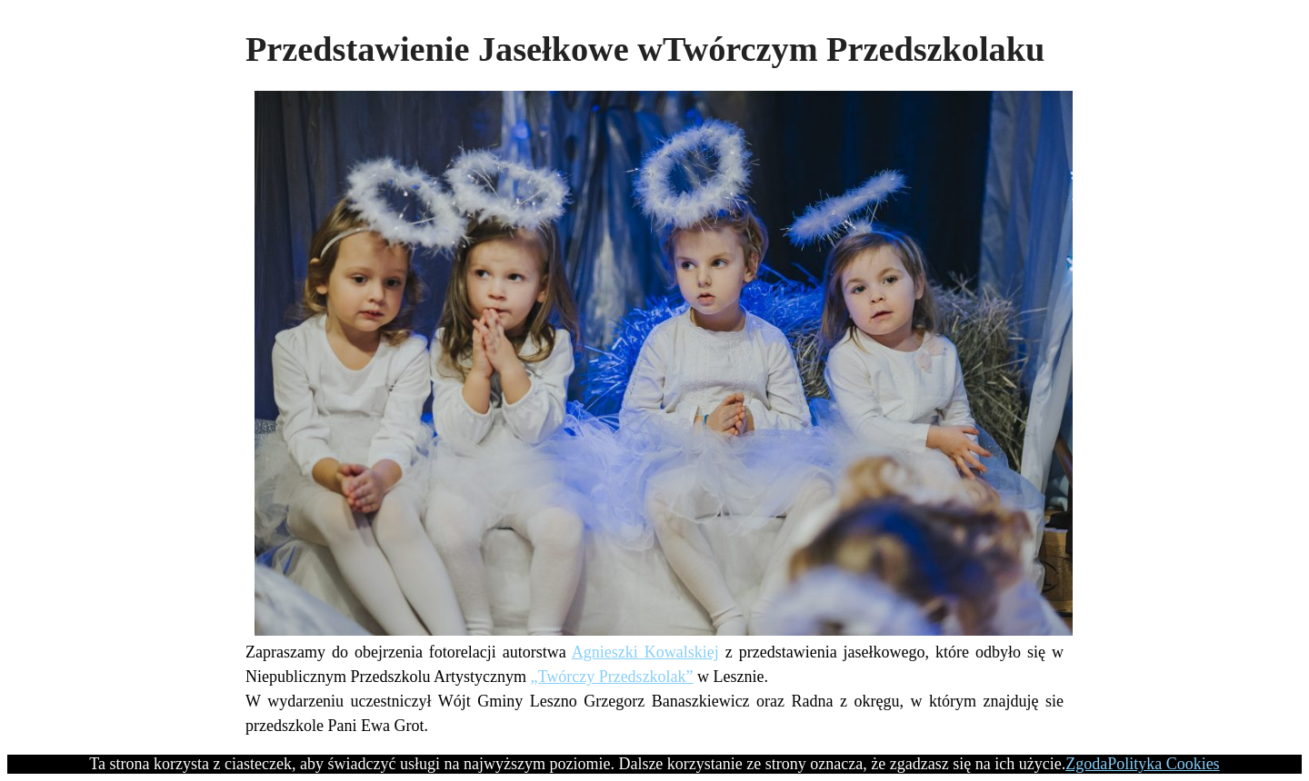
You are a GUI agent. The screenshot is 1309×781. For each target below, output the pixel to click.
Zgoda (1086, 764)
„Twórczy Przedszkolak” (611, 676)
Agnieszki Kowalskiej (645, 652)
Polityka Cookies (1163, 764)
